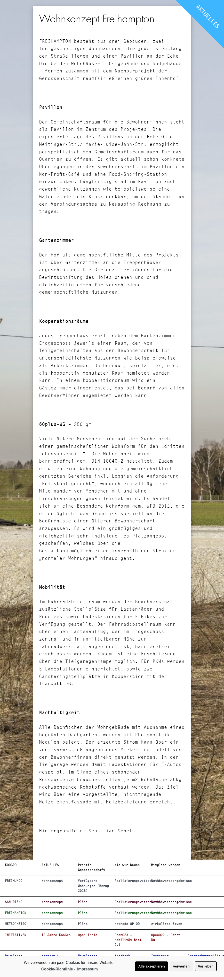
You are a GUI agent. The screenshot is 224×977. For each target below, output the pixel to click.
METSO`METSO (15, 924)
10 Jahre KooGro (56, 935)
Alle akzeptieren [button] (151, 966)
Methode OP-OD (127, 924)
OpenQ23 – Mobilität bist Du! (128, 940)
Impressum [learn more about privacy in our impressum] (87, 969)
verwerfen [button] (181, 966)
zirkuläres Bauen (166, 924)
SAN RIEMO (13, 902)
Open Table (87, 935)
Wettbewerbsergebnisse (167, 881)
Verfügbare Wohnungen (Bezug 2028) (93, 886)
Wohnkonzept (52, 881)
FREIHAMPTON (15, 913)
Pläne (83, 902)
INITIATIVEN (15, 935)
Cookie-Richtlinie (57, 969)
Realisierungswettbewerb (130, 881)
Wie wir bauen (127, 865)
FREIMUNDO (13, 881)
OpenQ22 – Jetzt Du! (165, 937)
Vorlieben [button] (206, 966)
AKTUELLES (207, 16)
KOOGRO (10, 865)
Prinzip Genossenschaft (91, 867)
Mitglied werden (165, 865)
